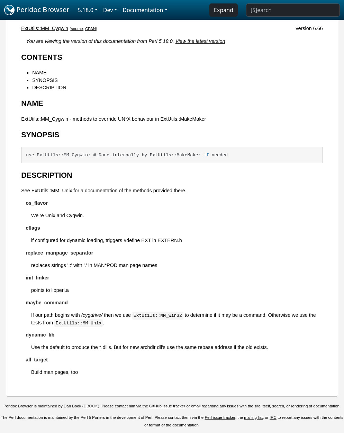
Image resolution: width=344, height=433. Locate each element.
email (196, 406)
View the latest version (200, 41)
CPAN (90, 29)
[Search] (293, 10)
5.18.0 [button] (85, 10)
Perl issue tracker (220, 417)
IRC (273, 417)
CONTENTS (41, 57)
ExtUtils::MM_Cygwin (44, 28)
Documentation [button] (143, 10)
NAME (39, 72)
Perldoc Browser (37, 10)
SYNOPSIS (45, 80)
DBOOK (91, 406)
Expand (223, 10)
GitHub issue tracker (167, 406)
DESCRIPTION (49, 87)
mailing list (253, 417)
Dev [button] (108, 10)
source (77, 29)
